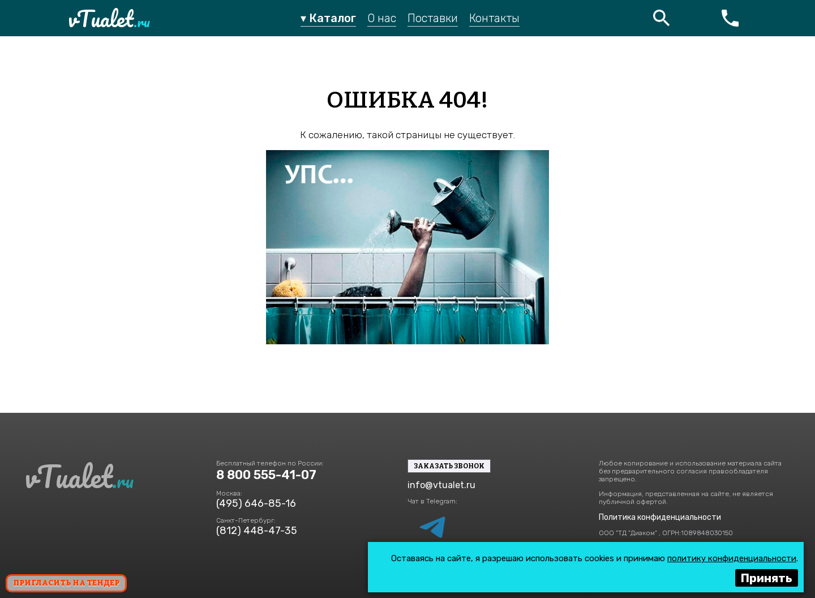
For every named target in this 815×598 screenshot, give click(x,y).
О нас (381, 18)
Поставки (433, 18)
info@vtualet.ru (441, 485)
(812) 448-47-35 (256, 530)
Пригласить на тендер (66, 583)
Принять (766, 578)
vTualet (109, 18)
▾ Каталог (328, 18)
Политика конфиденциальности (660, 517)
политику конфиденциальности (731, 558)
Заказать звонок (449, 466)
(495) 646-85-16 (256, 503)
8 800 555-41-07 (266, 474)
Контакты (494, 18)
